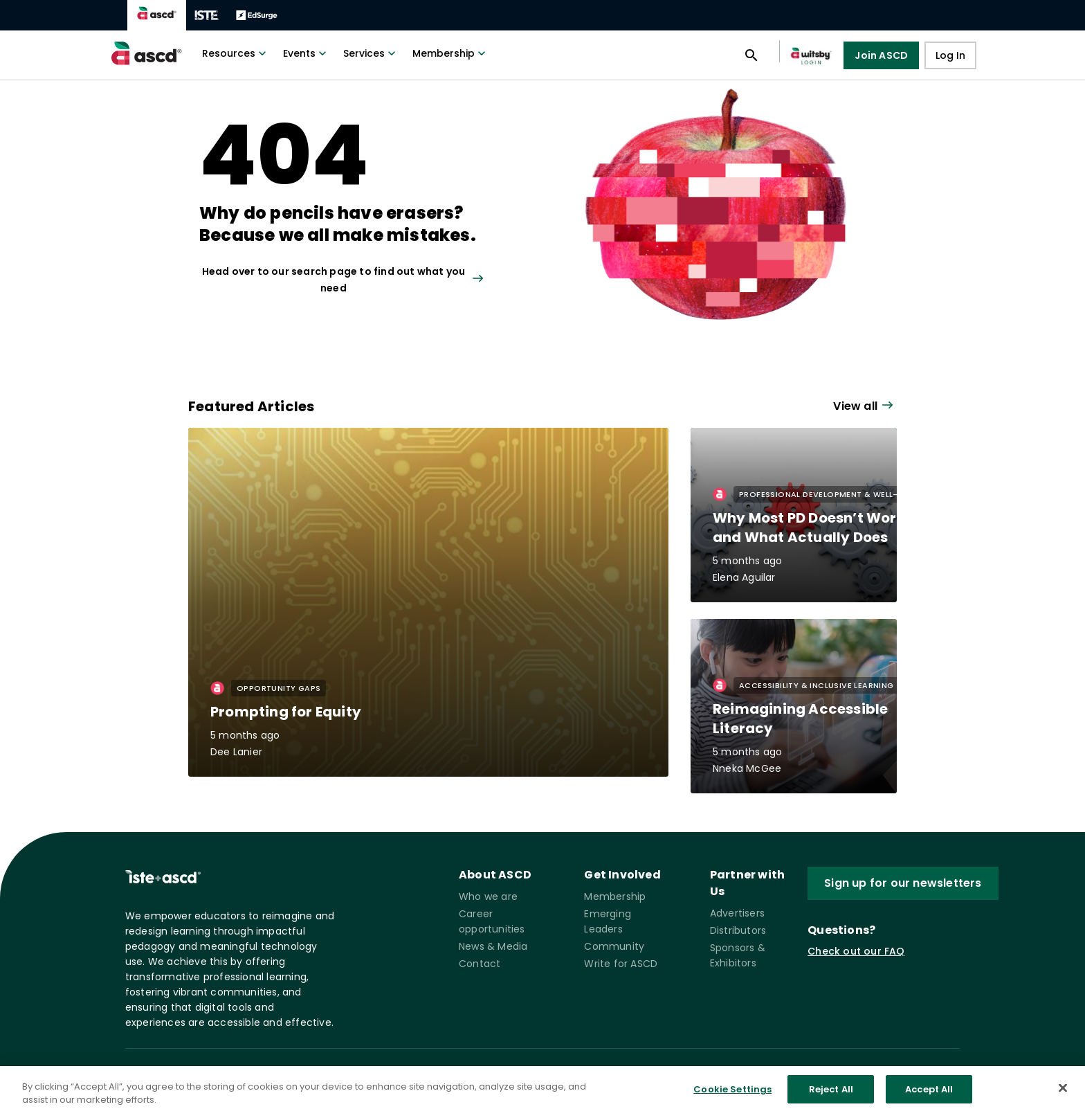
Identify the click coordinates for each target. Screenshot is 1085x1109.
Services (371, 53)
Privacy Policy (328, 1078)
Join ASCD (881, 55)
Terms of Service (410, 1078)
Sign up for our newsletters (902, 883)
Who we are (488, 896)
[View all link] (359, 279)
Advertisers (737, 913)
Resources (235, 53)
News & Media (493, 946)
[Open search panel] (751, 55)
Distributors (738, 930)
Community (614, 946)
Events (306, 53)
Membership (450, 53)
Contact (479, 964)
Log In (950, 55)
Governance (491, 1078)
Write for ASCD (620, 964)
